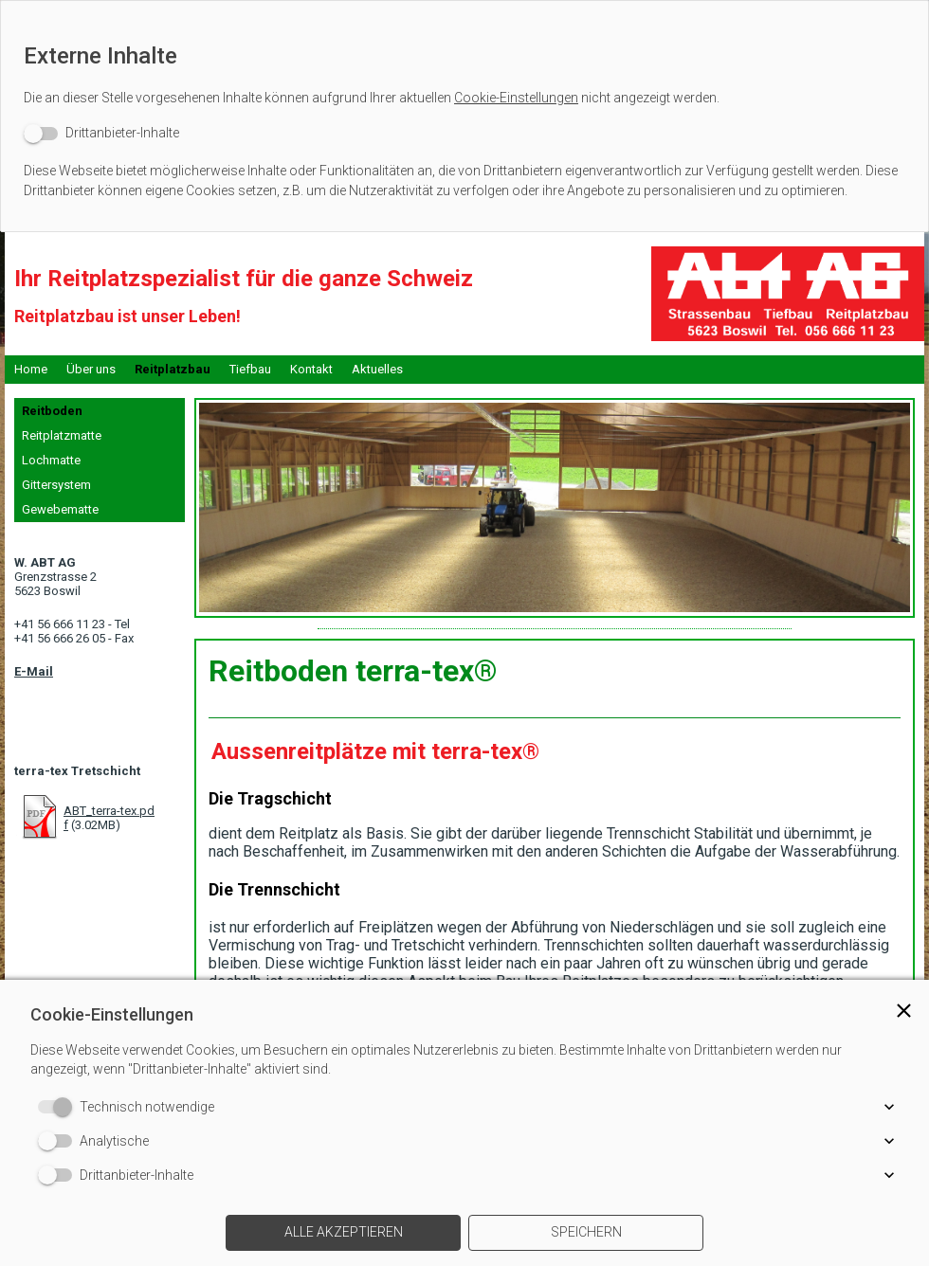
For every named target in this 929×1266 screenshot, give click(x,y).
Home (30, 369)
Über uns (91, 369)
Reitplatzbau (172, 369)
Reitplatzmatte (61, 435)
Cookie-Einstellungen (516, 97)
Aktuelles (377, 369)
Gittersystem (56, 485)
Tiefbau (250, 369)
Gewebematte (60, 509)
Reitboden (52, 411)
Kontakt (311, 369)
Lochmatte (51, 460)
